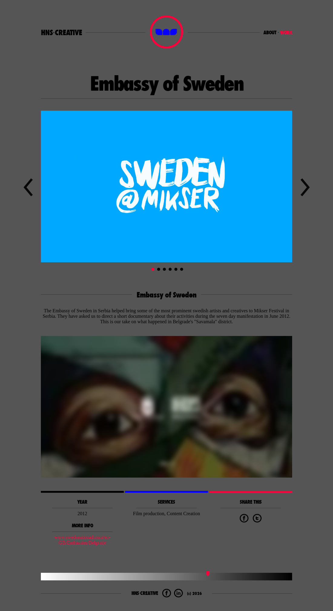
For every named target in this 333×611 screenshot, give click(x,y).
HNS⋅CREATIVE (61, 32)
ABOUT (269, 32)
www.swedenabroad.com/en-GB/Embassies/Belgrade (82, 540)
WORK (286, 32)
